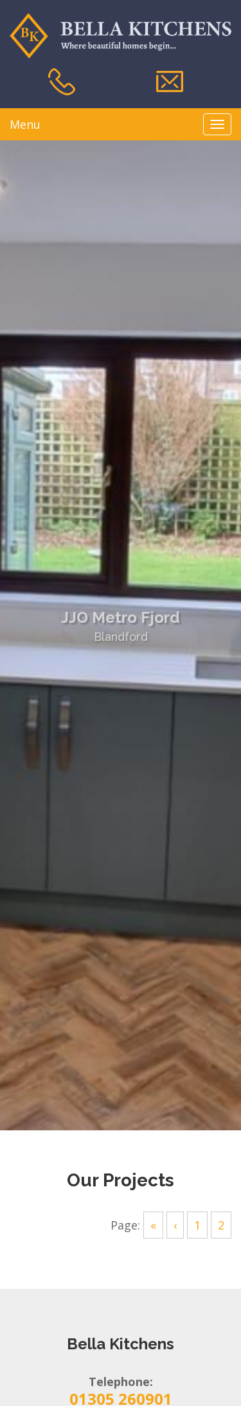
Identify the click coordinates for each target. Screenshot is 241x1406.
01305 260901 (120, 1385)
